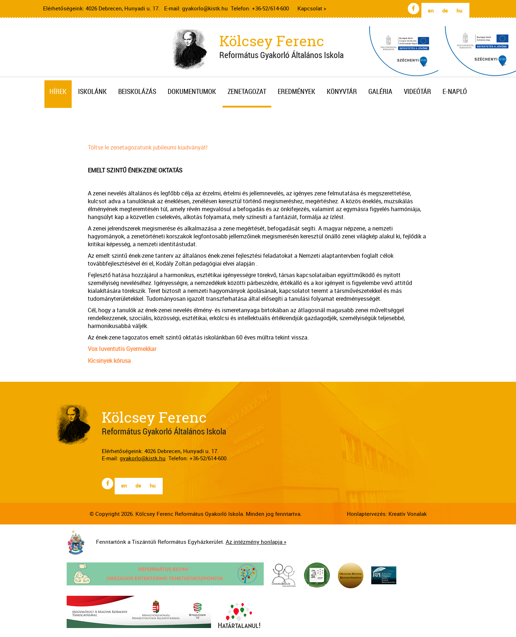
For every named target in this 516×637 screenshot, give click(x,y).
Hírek (58, 91)
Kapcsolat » (311, 8)
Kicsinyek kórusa (109, 361)
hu (459, 10)
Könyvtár (342, 91)
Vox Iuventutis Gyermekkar (122, 349)
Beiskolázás (137, 91)
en (431, 10)
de (445, 10)
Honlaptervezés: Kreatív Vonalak (387, 513)
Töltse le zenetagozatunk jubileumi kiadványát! (147, 147)
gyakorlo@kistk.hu (205, 8)
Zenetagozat (247, 91)
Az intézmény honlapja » (256, 541)
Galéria (380, 91)
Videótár (417, 91)
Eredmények (296, 91)
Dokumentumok (192, 91)
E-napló (455, 91)
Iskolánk (92, 91)
